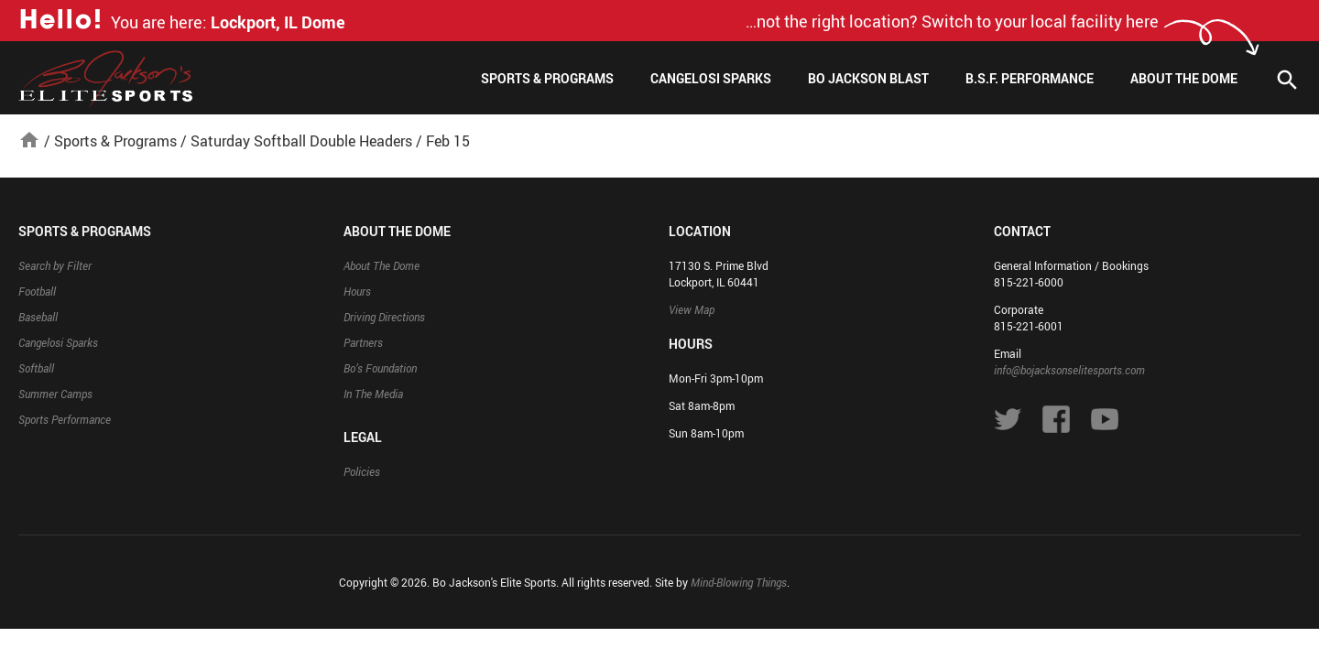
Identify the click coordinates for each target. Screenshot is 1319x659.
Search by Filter (55, 265)
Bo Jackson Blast (868, 78)
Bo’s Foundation (380, 368)
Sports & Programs (547, 78)
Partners (363, 342)
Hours (357, 291)
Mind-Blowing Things (739, 582)
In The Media (373, 393)
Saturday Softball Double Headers (301, 141)
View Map (691, 309)
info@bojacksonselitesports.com (1069, 369)
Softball (36, 368)
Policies (361, 471)
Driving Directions (384, 316)
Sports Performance (64, 419)
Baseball (38, 316)
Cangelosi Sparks (710, 78)
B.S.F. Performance (1029, 78)
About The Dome (1183, 78)
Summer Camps (55, 393)
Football (37, 291)
